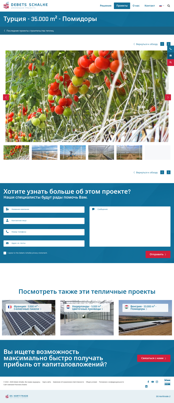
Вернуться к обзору (147, 44)
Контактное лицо (19, 220)
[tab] (136, 6)
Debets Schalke (25, 5)
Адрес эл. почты (19, 243)
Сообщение (103, 209)
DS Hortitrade (162, 396)
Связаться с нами (152, 358)
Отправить (156, 254)
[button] (6, 97)
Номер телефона (19, 232)
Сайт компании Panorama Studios (15, 385)
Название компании (20, 209)
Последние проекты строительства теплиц (30, 30)
